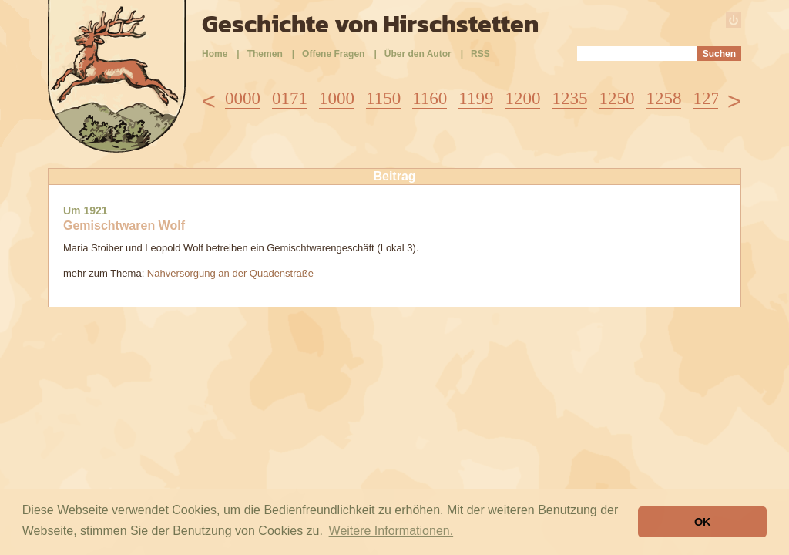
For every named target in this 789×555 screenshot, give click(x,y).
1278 (710, 98)
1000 (336, 98)
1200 (522, 98)
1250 (616, 98)
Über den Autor (418, 54)
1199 (475, 98)
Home (214, 54)
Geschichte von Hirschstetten (370, 23)
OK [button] (702, 522)
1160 (429, 98)
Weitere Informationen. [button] (391, 530)
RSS (480, 54)
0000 (242, 98)
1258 (663, 98)
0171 (289, 98)
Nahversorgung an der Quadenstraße (230, 273)
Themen (265, 54)
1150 (383, 98)
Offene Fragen (333, 54)
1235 (569, 98)
